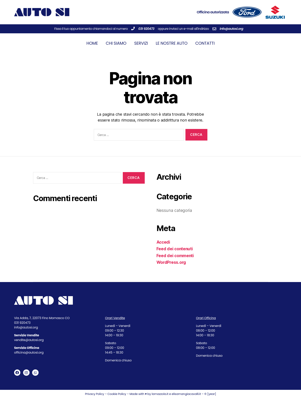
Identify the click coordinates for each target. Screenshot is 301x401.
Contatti (205, 43)
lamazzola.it (160, 394)
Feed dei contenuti (174, 248)
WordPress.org (171, 262)
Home (92, 43)
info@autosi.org (231, 28)
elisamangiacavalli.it (186, 394)
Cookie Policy (116, 394)
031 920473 (146, 28)
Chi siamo (116, 43)
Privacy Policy (94, 394)
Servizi (141, 43)
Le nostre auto (171, 43)
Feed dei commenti (175, 255)
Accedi (163, 242)
